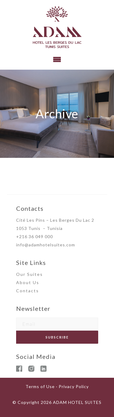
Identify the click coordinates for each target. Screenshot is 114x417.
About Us (27, 282)
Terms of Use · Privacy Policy (57, 386)
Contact (26, 290)
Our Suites (29, 274)
